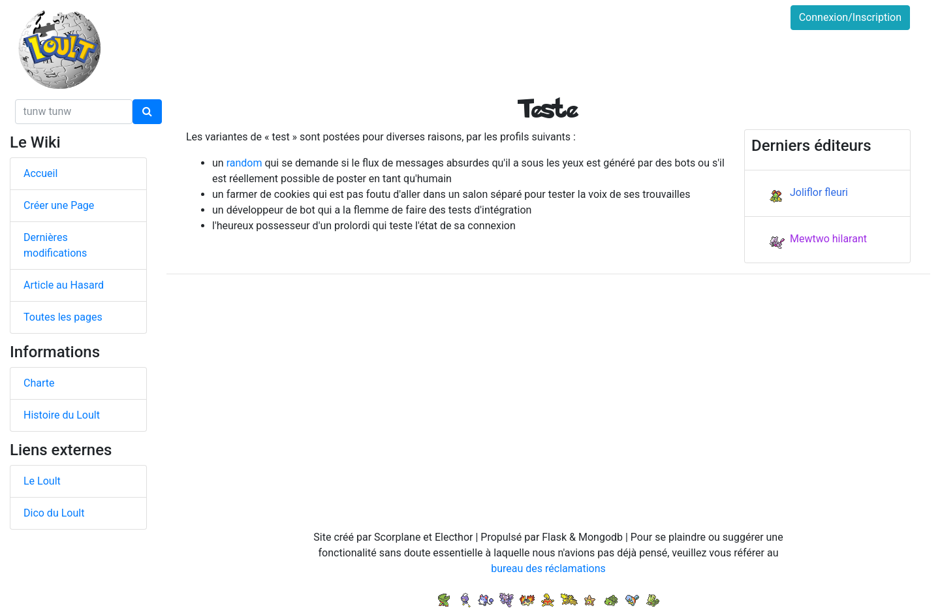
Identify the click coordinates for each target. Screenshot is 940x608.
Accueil (40, 173)
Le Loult (42, 481)
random (244, 163)
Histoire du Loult (62, 415)
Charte (39, 383)
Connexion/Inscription (850, 17)
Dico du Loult (54, 513)
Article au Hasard (64, 285)
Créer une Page (59, 205)
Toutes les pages (63, 317)
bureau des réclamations (548, 568)
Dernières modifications (55, 245)
